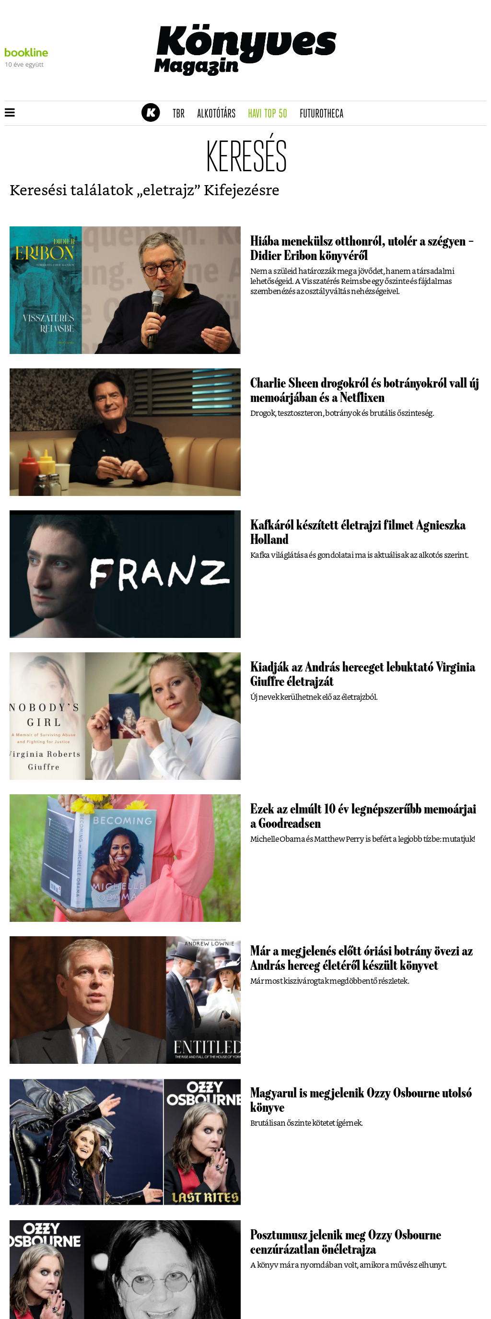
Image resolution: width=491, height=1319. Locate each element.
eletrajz (168, 191)
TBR (182, 114)
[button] (10, 113)
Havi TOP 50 (270, 114)
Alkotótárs (219, 114)
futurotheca (325, 114)
